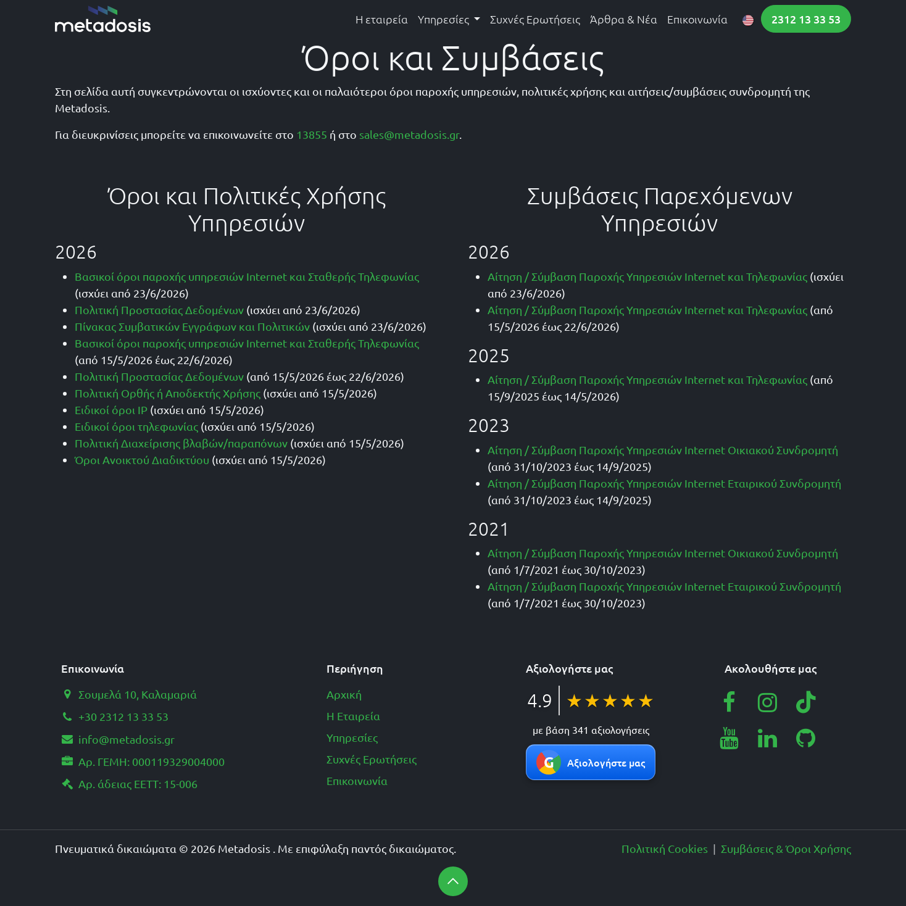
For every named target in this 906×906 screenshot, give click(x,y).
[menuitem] (382, 19)
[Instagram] (768, 702)
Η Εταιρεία (353, 715)
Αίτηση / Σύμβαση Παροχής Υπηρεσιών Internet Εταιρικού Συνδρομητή (664, 482)
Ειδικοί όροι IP (111, 409)
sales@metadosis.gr (409, 134)
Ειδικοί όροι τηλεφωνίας (136, 426)
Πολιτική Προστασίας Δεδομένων (159, 309)
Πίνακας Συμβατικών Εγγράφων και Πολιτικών (192, 326)
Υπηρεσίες (352, 737)
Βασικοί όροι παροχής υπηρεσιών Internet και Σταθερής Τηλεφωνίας (247, 276)
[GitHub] (806, 738)
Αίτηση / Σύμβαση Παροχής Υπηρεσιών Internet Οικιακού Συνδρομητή (663, 449)
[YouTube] (729, 738)
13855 (311, 134)
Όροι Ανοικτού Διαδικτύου (142, 459)
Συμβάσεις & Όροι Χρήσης (786, 848)
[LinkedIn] (768, 738)
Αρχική (344, 694)
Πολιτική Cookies (664, 848)
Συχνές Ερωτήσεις (371, 758)
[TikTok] (806, 702)
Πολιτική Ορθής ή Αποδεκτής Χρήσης (167, 392)
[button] (453, 881)
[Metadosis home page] (103, 19)
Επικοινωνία (357, 780)
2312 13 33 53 (806, 19)
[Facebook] (729, 702)
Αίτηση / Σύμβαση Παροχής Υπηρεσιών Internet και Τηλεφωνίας (647, 276)
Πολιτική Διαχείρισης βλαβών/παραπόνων (181, 442)
